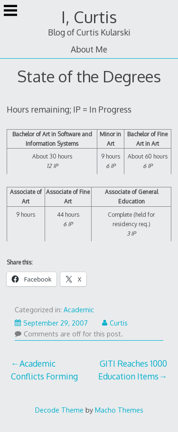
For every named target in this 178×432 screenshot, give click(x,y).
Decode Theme (59, 410)
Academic (79, 310)
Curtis (115, 323)
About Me (89, 49)
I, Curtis (89, 17)
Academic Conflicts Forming (44, 369)
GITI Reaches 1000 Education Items (132, 369)
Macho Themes (119, 410)
